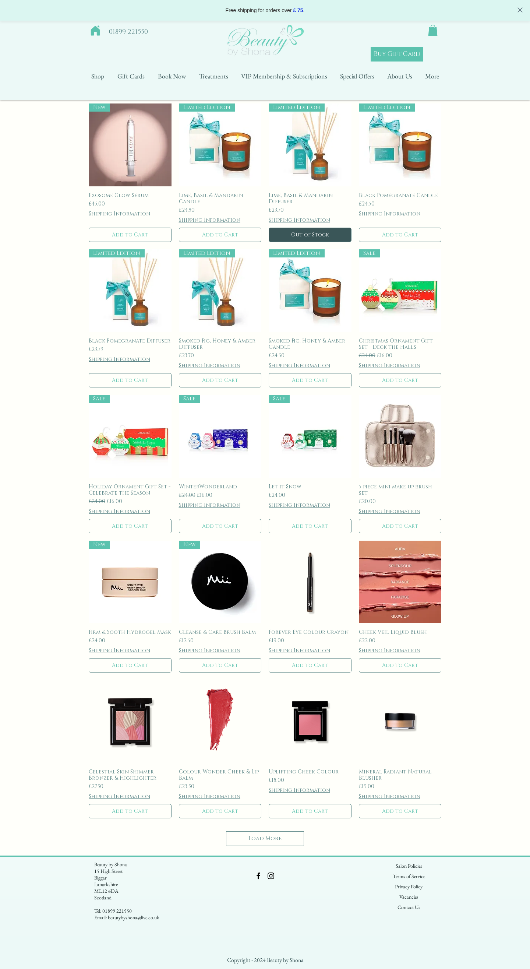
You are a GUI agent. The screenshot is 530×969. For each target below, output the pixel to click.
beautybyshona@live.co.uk (133, 917)
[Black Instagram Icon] (270, 875)
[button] (433, 30)
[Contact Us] (409, 907)
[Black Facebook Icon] (258, 875)
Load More (265, 838)
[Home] (95, 30)
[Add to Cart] (130, 235)
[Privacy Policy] (408, 887)
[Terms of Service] (409, 876)
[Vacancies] (409, 897)
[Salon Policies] (409, 866)
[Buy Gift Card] (397, 54)
